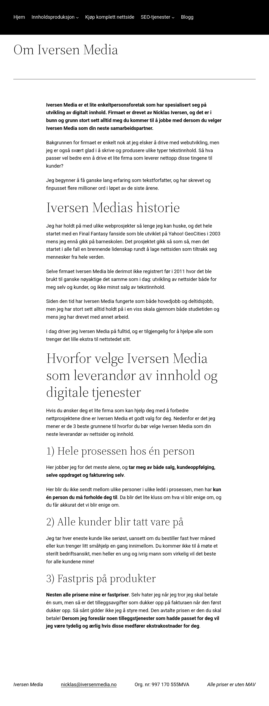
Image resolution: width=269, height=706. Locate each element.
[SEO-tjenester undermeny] (173, 17)
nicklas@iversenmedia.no (89, 684)
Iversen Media (28, 684)
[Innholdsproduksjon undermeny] (77, 17)
